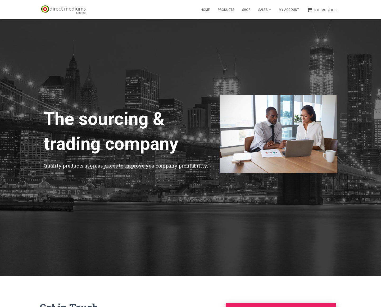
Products (226, 10)
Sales (264, 10)
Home (205, 10)
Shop (246, 10)
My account (289, 10)
